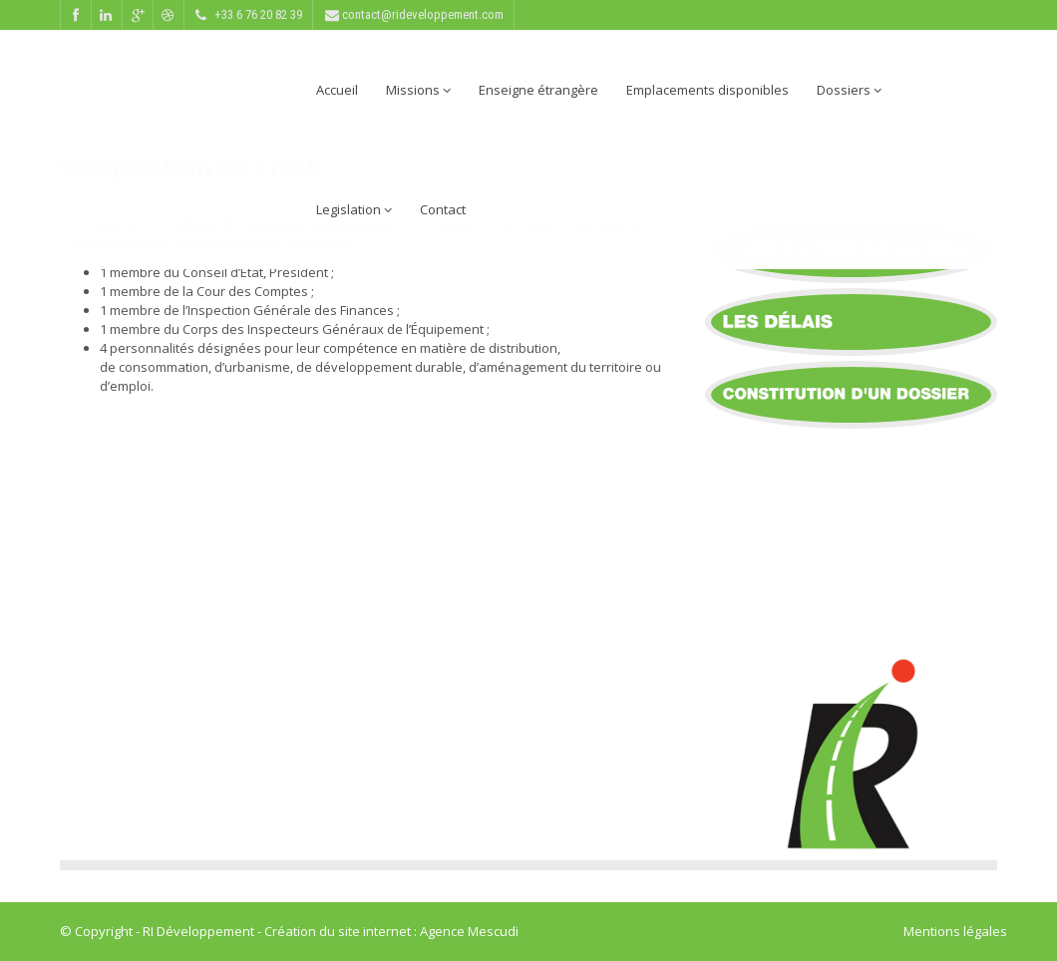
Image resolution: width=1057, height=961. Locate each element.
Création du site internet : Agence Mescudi (391, 931)
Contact (443, 209)
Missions (419, 90)
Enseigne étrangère (538, 90)
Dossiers (849, 90)
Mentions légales (955, 931)
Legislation (354, 209)
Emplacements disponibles (707, 90)
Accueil (337, 90)
